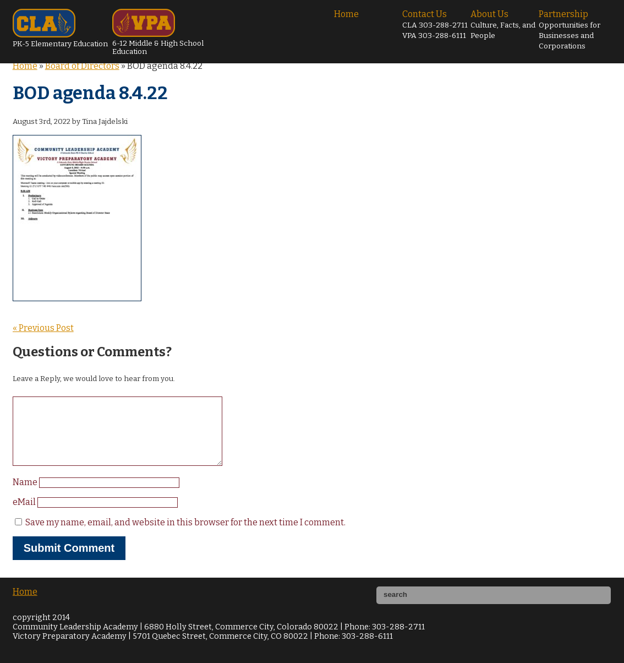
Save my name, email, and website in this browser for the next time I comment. (185, 535)
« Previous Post (43, 328)
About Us (502, 24)
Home (346, 14)
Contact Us (435, 24)
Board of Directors (82, 66)
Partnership (569, 30)
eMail (25, 515)
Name (26, 495)
